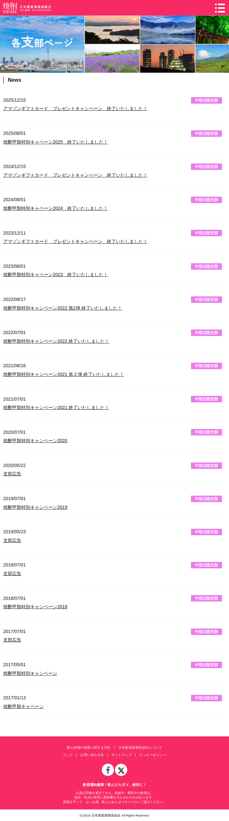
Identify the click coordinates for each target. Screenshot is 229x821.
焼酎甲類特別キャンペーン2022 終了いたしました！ (56, 341)
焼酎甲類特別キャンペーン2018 (35, 606)
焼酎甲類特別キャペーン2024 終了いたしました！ (55, 208)
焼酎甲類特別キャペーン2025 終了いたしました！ (55, 142)
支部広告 (12, 473)
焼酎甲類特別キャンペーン (30, 673)
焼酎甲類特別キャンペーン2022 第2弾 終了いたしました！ (62, 308)
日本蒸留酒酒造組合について (140, 747)
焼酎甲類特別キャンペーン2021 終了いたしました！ (56, 407)
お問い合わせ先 (92, 755)
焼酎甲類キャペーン (23, 706)
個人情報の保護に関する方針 (89, 747)
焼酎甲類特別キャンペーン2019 (35, 507)
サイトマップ (121, 755)
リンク (68, 755)
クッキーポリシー (152, 755)
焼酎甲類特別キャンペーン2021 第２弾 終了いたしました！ (63, 374)
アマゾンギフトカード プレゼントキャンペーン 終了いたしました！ (75, 108)
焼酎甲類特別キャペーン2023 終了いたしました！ (55, 274)
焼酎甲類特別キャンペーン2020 (35, 440)
